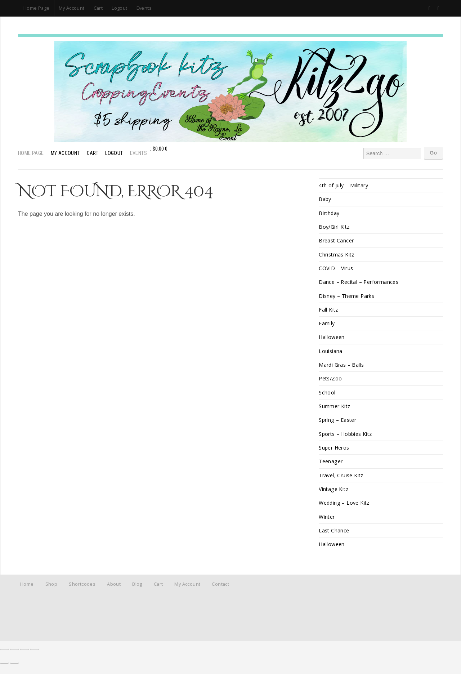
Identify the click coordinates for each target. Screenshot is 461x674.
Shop (51, 590)
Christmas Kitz (337, 255)
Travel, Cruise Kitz (341, 479)
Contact (220, 590)
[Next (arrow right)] (14, 667)
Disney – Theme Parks (347, 297)
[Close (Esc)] (34, 653)
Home (27, 590)
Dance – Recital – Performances (359, 283)
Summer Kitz (334, 409)
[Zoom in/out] (4, 653)
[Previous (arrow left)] (4, 667)
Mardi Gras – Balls (341, 367)
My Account (72, 8)
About (114, 590)
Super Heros (334, 451)
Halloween (332, 339)
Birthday (329, 213)
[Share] (24, 653)
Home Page (36, 8)
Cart (98, 8)
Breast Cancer (336, 241)
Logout (119, 8)
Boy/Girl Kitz (334, 227)
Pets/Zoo (330, 381)
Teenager (331, 465)
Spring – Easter (338, 423)
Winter (327, 521)
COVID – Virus (336, 269)
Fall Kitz (329, 311)
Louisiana (331, 353)
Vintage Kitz (334, 493)
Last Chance (334, 535)
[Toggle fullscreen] (14, 653)
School (327, 395)
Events (144, 8)
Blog (137, 590)
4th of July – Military (344, 185)
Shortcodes (82, 590)
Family (327, 325)
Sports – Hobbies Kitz (346, 437)
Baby (325, 199)
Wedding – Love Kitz (345, 507)
